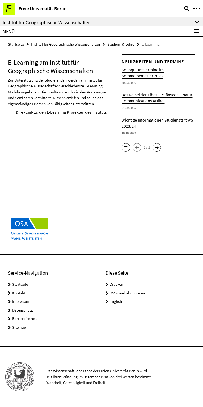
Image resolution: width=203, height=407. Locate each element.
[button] (126, 147)
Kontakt (18, 292)
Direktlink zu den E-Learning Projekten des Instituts (57, 111)
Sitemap (19, 327)
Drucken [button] (116, 284)
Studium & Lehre (120, 43)
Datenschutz (22, 310)
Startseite (16, 43)
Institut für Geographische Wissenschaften (65, 43)
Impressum (21, 301)
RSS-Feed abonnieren (127, 292)
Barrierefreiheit (24, 318)
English (116, 301)
